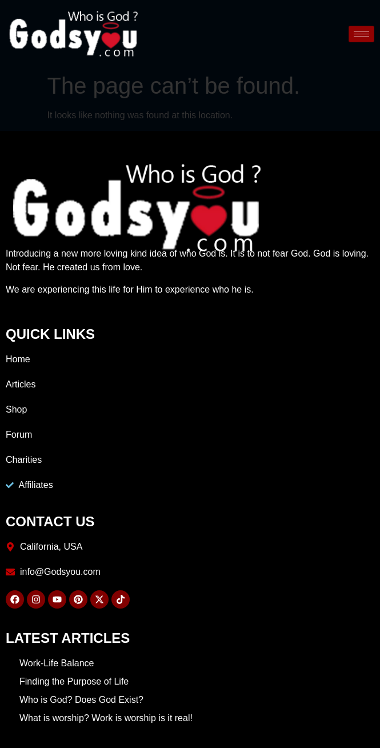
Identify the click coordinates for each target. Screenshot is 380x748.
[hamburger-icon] (361, 34)
